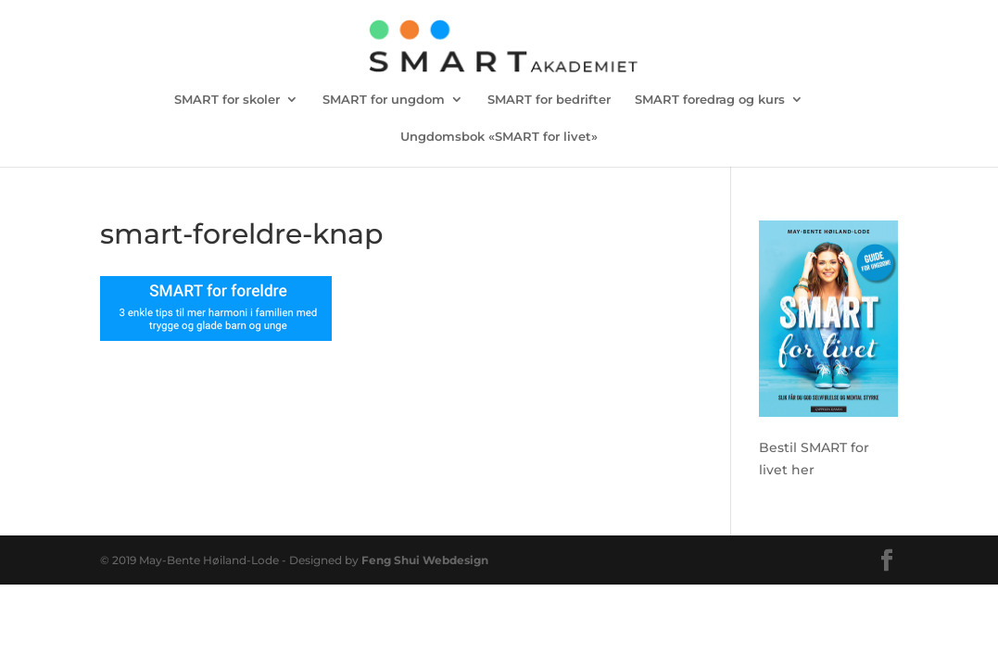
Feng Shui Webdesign (424, 560)
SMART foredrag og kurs (710, 100)
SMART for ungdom (383, 100)
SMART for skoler (227, 100)
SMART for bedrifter (549, 100)
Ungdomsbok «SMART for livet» (499, 137)
